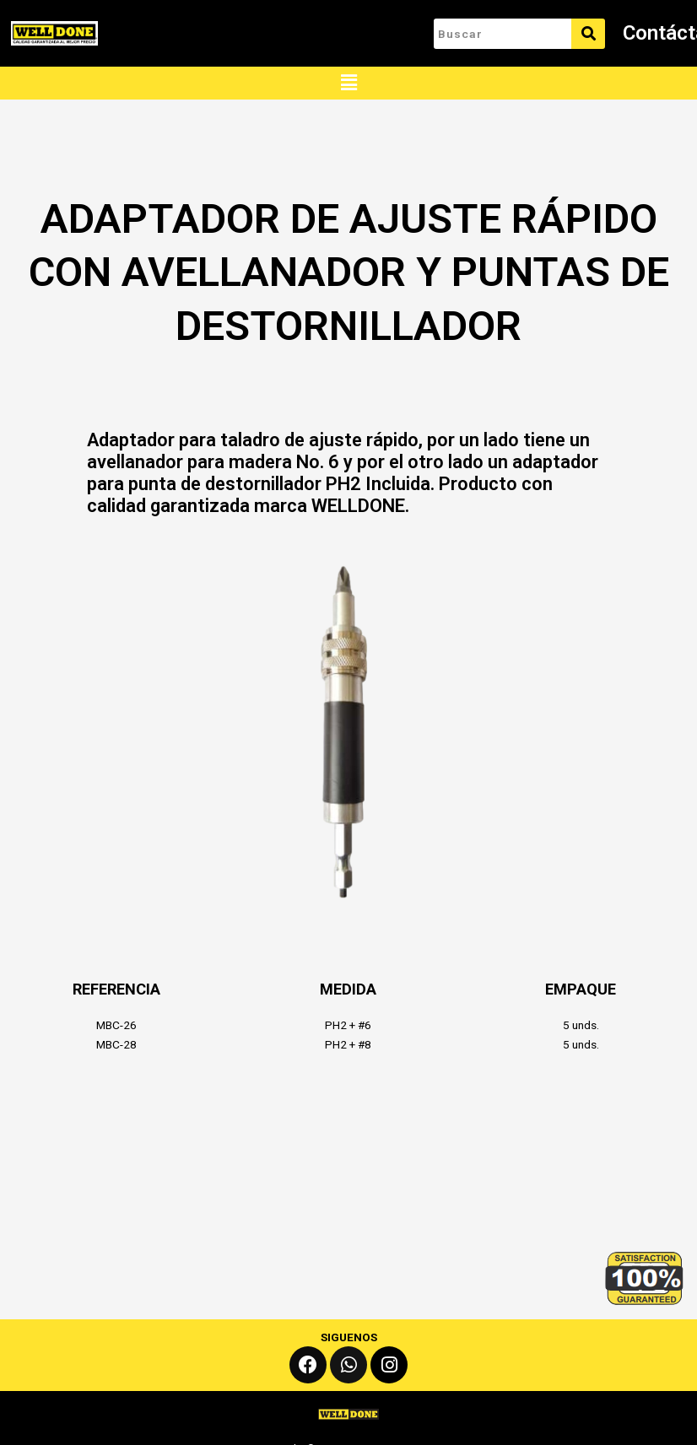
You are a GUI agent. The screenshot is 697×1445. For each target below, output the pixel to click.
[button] (348, 83)
